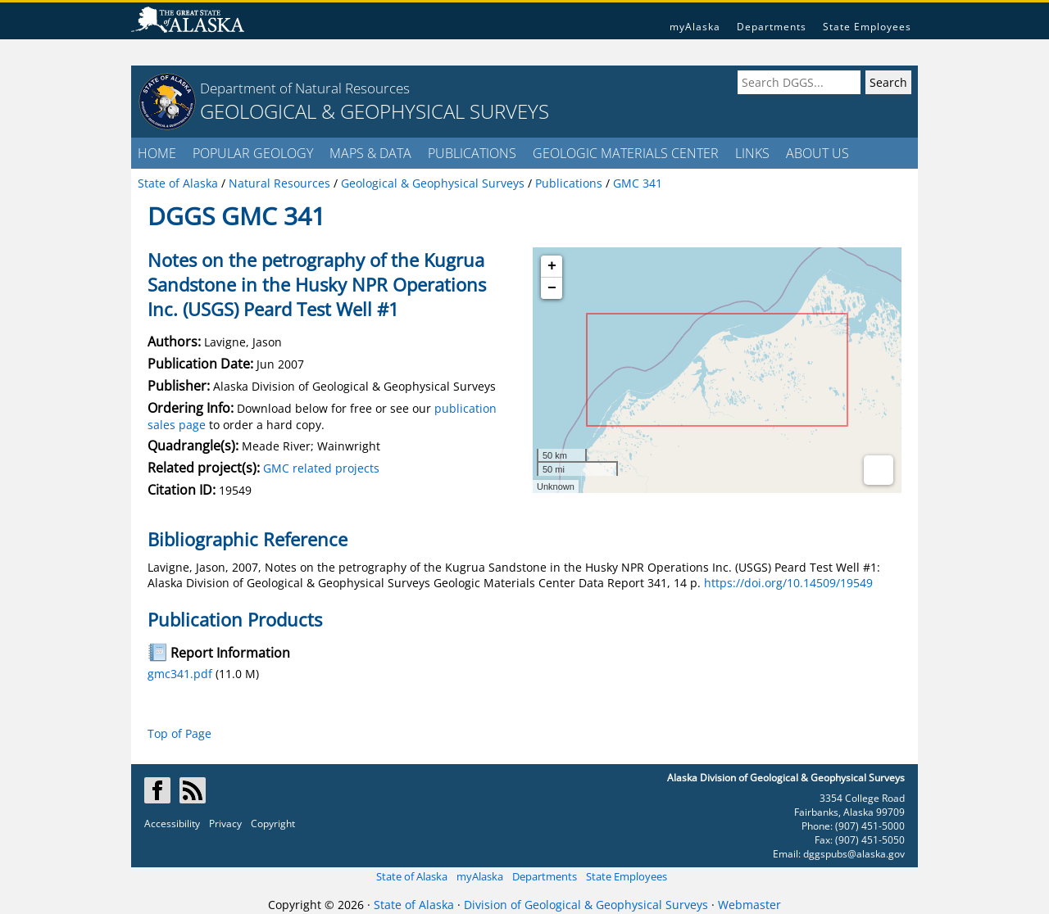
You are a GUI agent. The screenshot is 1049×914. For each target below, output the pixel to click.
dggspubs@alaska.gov (854, 854)
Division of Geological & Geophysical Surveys (586, 904)
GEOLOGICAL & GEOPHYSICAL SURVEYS (374, 110)
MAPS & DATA (370, 153)
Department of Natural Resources (305, 88)
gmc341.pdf (180, 673)
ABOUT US (817, 153)
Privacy (225, 823)
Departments (771, 27)
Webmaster (749, 904)
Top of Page (179, 733)
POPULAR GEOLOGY (253, 153)
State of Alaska (411, 876)
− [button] (551, 288)
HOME (157, 153)
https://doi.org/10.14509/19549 (788, 582)
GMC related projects (321, 468)
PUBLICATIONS (472, 153)
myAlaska (695, 27)
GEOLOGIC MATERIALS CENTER (626, 153)
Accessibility (172, 823)
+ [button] (551, 266)
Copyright (273, 823)
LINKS (752, 153)
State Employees (867, 27)
